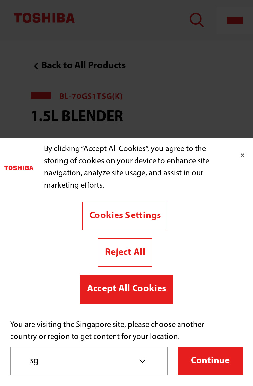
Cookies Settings (125, 215)
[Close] (242, 155)
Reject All (125, 252)
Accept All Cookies (126, 289)
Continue (210, 361)
